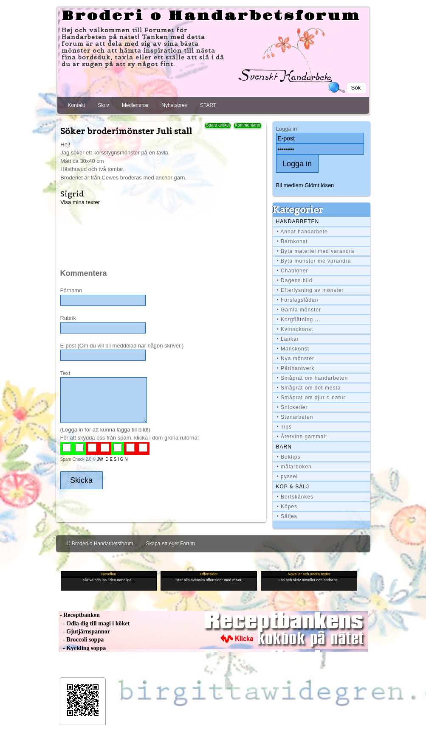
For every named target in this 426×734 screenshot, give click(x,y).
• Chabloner (292, 271)
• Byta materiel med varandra (316, 251)
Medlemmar (135, 105)
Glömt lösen (319, 185)
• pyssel (287, 476)
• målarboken (294, 467)
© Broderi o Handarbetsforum (100, 543)
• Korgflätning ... (299, 319)
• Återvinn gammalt (302, 437)
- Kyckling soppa (82, 648)
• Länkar (288, 339)
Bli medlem (289, 185)
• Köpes (287, 507)
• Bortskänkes (295, 497)
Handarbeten (297, 221)
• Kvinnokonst (295, 329)
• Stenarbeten (295, 417)
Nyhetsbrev (174, 105)
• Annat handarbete (302, 232)
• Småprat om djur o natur (311, 398)
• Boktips (289, 457)
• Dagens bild (295, 280)
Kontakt (76, 105)
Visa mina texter (80, 202)
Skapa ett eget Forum (170, 543)
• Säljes (287, 516)
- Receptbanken (79, 615)
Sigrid (72, 194)
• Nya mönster (296, 358)
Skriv (103, 105)
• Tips (284, 427)
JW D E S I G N (112, 459)
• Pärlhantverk (296, 368)
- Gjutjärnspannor (84, 631)
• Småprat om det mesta (309, 388)
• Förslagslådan (298, 300)
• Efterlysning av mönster (310, 290)
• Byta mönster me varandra (314, 261)
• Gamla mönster (299, 310)
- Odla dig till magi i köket (94, 623)
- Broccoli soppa (81, 639)
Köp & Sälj (292, 487)
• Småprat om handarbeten (312, 378)
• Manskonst (293, 349)
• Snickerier (292, 407)
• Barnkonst (292, 241)
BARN (284, 447)
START (208, 105)
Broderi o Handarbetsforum (211, 16)
